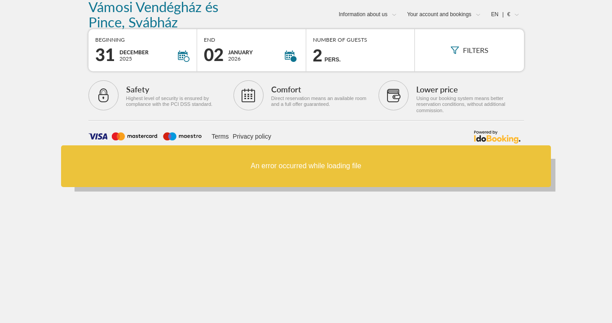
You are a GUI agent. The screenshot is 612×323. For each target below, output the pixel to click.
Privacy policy (252, 136)
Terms (220, 136)
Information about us (363, 14)
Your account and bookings (439, 14)
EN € (501, 14)
